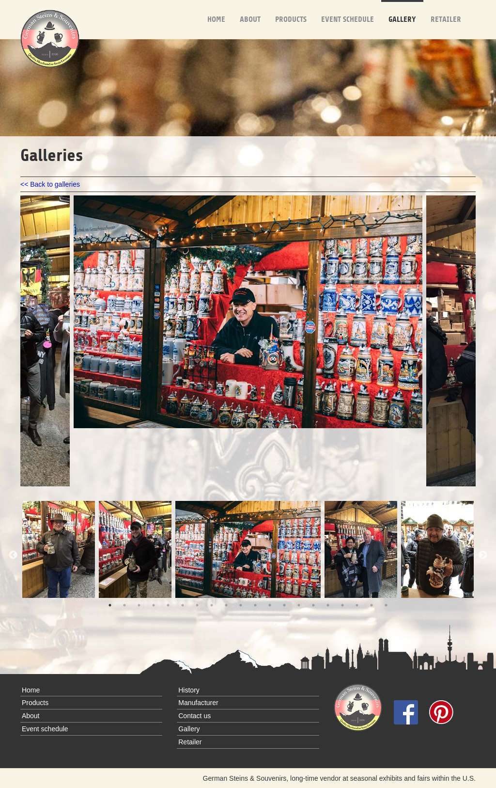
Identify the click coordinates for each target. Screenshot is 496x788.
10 (241, 605)
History (189, 690)
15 (313, 605)
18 (357, 605)
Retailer (445, 12)
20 (386, 605)
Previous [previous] (13, 555)
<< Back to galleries (50, 184)
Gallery (402, 12)
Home (216, 12)
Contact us (194, 716)
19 (371, 605)
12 (270, 605)
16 (328, 605)
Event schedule (347, 12)
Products (291, 12)
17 (342, 605)
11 (255, 605)
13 (284, 605)
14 (299, 605)
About (250, 12)
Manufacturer (198, 703)
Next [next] (483, 555)
